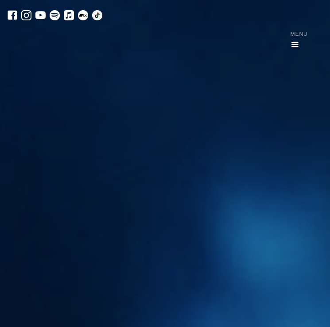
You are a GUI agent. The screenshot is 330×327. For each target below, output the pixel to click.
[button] (295, 39)
